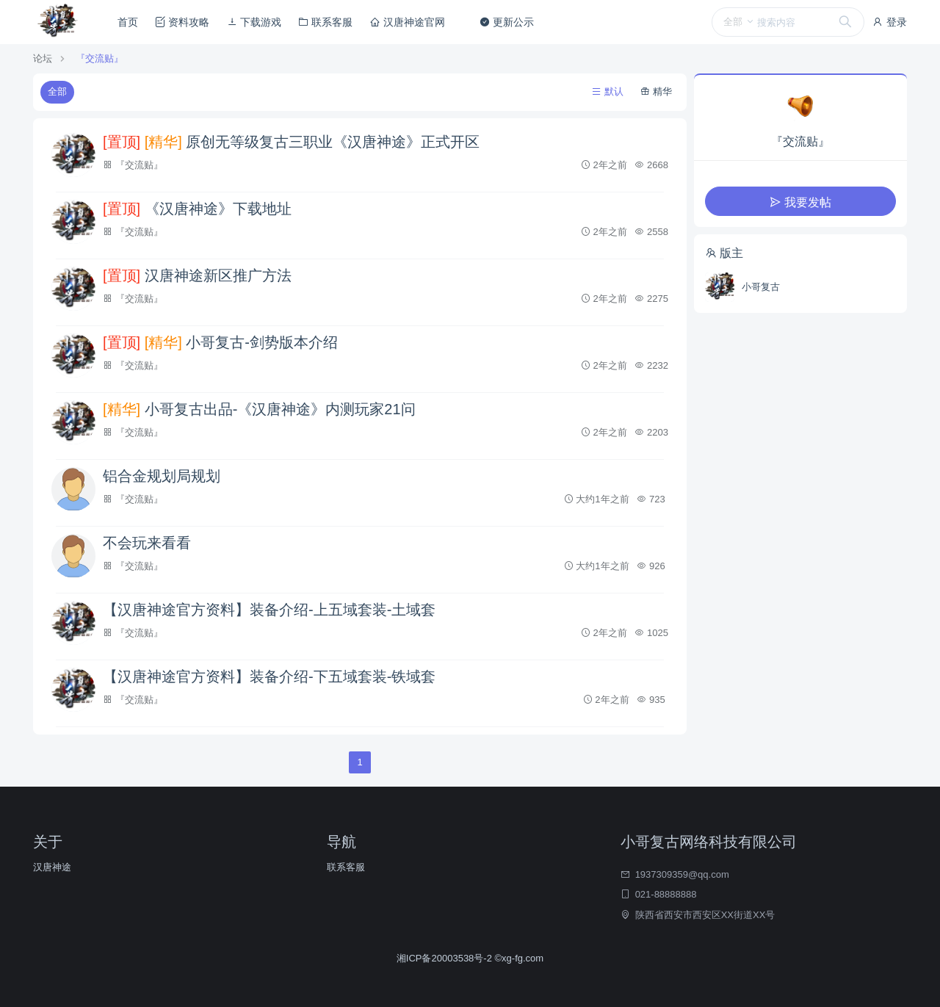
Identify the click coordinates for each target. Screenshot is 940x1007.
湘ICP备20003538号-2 (446, 958)
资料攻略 (182, 22)
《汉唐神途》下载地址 (197, 209)
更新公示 (507, 22)
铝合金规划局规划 (161, 476)
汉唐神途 (52, 867)
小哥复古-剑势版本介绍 (220, 342)
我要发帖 (800, 202)
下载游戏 (254, 22)
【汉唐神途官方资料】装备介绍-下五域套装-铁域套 (269, 676)
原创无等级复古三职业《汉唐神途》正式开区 (291, 142)
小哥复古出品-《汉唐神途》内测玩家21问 (259, 409)
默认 (607, 91)
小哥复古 (761, 286)
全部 (57, 91)
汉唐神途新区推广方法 (197, 275)
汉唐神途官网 (407, 22)
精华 (656, 91)
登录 (889, 22)
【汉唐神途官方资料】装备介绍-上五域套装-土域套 (269, 610)
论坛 (42, 58)
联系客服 (325, 22)
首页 (128, 22)
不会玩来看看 (147, 543)
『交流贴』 (99, 58)
